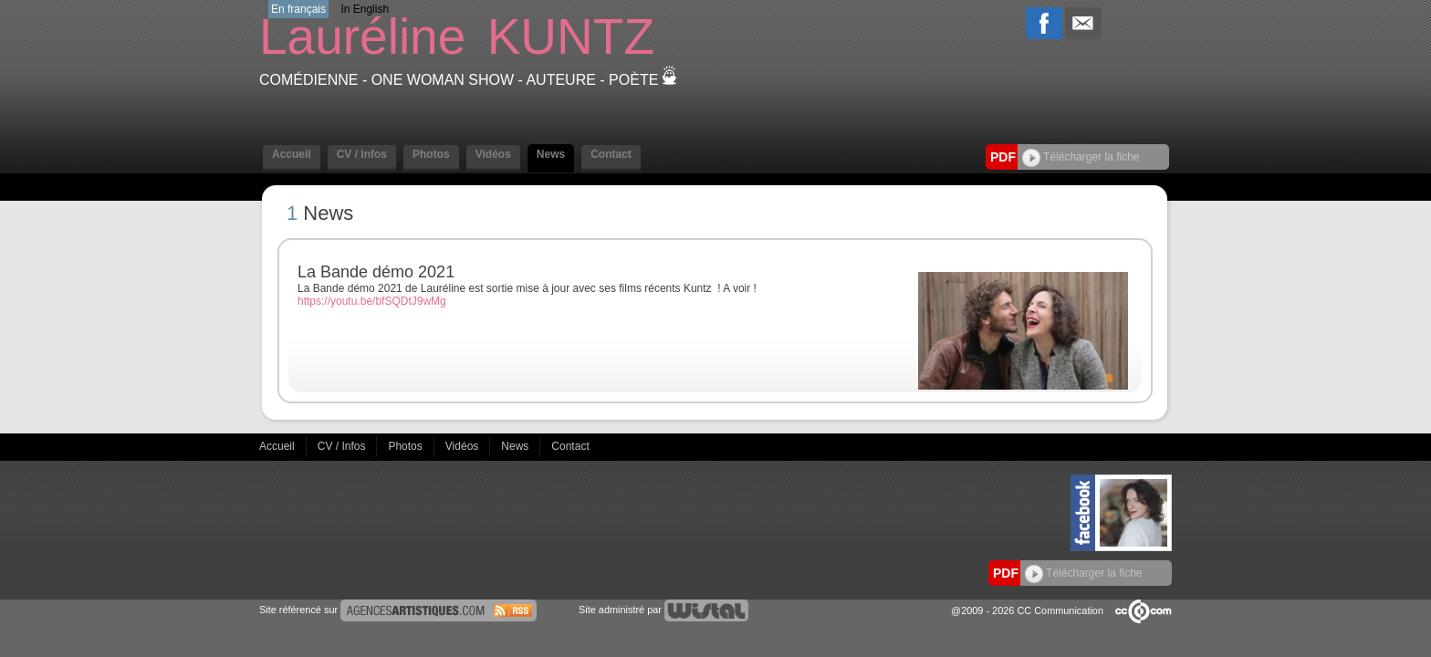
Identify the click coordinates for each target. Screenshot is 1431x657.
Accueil (291, 154)
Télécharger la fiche (1081, 157)
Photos (431, 154)
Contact (611, 154)
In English (364, 9)
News (551, 154)
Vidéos (493, 154)
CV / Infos (362, 154)
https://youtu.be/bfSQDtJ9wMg (372, 301)
